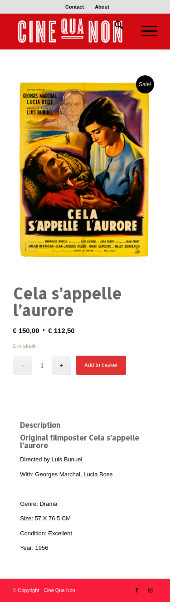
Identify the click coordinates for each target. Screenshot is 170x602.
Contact (74, 7)
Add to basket (100, 365)
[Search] (114, 27)
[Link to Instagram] (150, 590)
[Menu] (144, 31)
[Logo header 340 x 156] (70, 31)
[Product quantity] (42, 365)
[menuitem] (75, 7)
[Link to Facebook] (137, 590)
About (102, 7)
